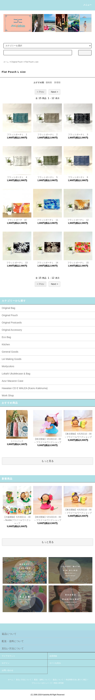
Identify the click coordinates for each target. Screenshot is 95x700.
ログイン (5, 663)
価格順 (49, 82)
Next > (54, 91)
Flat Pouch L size (31, 62)
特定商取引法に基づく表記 (76, 680)
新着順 (57, 82)
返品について (58, 680)
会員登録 (53, 656)
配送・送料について (42, 680)
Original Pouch (17, 62)
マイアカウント (8, 656)
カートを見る (55, 663)
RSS (55, 683)
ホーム (6, 62)
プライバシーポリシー (40, 683)
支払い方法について (24, 680)
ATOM (61, 683)
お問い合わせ (7, 670)
